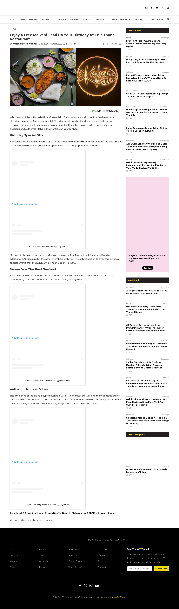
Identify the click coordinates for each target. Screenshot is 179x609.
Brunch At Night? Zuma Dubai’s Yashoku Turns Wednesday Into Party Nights (146, 44)
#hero (128, 466)
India (114, 19)
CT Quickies (98, 19)
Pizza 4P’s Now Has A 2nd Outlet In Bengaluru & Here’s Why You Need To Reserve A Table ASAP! (146, 78)
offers (80, 141)
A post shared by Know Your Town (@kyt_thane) (48, 504)
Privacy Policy (75, 561)
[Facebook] (151, 8)
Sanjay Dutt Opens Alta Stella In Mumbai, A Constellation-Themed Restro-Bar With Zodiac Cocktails (144, 365)
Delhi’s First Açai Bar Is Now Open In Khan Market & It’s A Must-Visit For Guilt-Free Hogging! (145, 402)
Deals (86, 19)
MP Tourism (157, 19)
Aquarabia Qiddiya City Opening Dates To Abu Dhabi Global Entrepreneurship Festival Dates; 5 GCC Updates (147, 147)
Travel (21, 19)
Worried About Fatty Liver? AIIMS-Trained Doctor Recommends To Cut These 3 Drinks (146, 309)
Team (100, 561)
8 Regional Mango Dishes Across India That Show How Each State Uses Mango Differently (147, 421)
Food (12, 19)
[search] (167, 19)
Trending (62, 19)
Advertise (73, 555)
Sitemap (102, 555)
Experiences (16, 555)
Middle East (126, 19)
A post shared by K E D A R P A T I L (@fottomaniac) (47, 380)
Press (42, 567)
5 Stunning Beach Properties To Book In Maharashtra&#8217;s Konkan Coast (69, 513)
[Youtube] (157, 8)
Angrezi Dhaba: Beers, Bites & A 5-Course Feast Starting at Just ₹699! (147, 258)
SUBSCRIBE (161, 568)
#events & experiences (134, 90)
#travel (129, 56)
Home (13, 29)
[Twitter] (163, 8)
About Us (73, 549)
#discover (130, 72)
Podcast (102, 567)
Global (139, 19)
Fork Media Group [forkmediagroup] (117, 597)
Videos (45, 19)
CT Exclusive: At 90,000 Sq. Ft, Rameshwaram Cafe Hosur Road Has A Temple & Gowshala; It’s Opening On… (147, 383)
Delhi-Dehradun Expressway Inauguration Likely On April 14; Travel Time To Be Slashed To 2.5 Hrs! (146, 165)
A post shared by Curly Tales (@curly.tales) (47, 246)
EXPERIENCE (33, 19)
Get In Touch (104, 549)
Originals (75, 19)
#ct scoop (130, 141)
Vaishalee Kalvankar (25, 43)
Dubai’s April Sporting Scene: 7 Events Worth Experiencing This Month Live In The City (147, 112)
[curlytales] (18, 542)
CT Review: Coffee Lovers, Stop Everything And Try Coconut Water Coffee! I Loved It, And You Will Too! (145, 328)
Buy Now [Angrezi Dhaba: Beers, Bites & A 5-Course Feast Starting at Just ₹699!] (148, 268)
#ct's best (130, 287)
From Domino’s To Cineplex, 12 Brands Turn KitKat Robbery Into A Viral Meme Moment (146, 346)
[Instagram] (168, 8)
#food (128, 38)
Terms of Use (75, 567)
